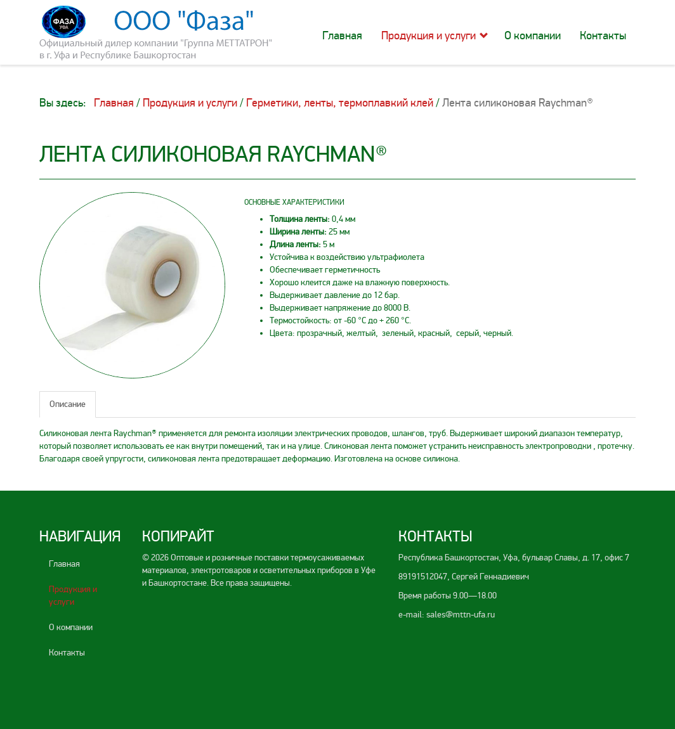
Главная (342, 35)
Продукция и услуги (428, 35)
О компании (532, 35)
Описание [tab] (67, 404)
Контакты (603, 35)
